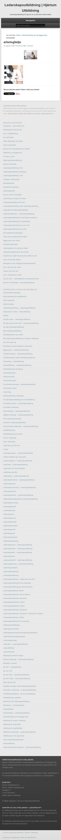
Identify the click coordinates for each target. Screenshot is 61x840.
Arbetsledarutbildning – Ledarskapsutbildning (19, 308)
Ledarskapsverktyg (10, 640)
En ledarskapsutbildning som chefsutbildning (19, 400)
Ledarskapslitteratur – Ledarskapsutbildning (18, 214)
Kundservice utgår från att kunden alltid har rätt (20, 256)
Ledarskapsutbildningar (11, 625)
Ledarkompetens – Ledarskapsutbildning (17, 461)
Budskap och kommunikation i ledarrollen (17, 346)
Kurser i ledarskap (9, 438)
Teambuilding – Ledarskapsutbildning (16, 713)
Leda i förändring (9, 442)
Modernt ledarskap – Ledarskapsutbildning (18, 659)
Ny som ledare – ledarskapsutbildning (16, 678)
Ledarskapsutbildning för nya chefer (16, 252)
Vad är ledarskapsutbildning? (13, 740)
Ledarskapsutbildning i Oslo (13, 168)
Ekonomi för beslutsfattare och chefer (16, 149)
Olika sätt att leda (9, 682)
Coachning (7, 392)
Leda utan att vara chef (11, 445)
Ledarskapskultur (9, 510)
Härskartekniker (8, 183)
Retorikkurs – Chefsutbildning (13, 705)
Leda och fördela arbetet (12, 260)
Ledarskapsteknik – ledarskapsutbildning (17, 560)
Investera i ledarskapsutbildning (14, 422)
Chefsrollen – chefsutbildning (13, 361)
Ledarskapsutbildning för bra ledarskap (17, 583)
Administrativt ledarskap (11, 293)
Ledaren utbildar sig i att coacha (14, 457)
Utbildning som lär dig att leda (13, 736)
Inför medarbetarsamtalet (12, 419)
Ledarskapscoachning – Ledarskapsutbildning (19, 487)
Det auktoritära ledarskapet (12, 233)
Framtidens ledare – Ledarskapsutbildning (18, 403)
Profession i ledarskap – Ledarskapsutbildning (19, 690)
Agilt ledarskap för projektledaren (15, 296)
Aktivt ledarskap (8, 300)
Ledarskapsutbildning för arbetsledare (16, 221)
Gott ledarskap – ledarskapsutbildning (16, 411)
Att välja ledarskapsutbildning (13, 327)
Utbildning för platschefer (12, 724)
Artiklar (5, 315)
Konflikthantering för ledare (12, 434)
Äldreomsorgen (8, 304)
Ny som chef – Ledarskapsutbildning (16, 675)
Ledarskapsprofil (9, 191)
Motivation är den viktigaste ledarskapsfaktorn (19, 263)
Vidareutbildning (9, 743)
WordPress (32, 837)
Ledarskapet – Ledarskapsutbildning (16, 476)
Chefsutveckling (8, 377)
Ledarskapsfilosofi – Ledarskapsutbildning (18, 495)
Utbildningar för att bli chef (12, 130)
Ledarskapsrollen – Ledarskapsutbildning (17, 549)
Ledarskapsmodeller (10, 526)
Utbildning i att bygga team (12, 153)
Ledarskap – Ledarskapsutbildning (15, 464)
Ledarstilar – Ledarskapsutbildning (15, 644)
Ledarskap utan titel (10, 472)
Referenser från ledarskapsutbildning (16, 701)
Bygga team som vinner (11, 240)
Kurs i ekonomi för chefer (12, 267)
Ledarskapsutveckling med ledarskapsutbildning (20, 633)
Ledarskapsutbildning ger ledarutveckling (17, 587)
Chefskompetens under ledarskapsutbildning (19, 358)
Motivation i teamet (10, 663)
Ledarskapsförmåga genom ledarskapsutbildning (20, 499)
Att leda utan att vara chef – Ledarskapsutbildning (20, 323)
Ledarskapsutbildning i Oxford (13, 606)
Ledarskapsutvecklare (11, 629)
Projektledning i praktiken (12, 698)
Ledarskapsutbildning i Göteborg (14, 172)
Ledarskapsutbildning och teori (14, 202)
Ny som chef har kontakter (12, 195)
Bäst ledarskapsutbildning (12, 331)
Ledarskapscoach (9, 484)
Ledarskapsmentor (9, 522)
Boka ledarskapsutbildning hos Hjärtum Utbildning (21, 338)
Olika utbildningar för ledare (13, 141)
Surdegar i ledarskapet (11, 179)
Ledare (5, 449)
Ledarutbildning (8, 648)
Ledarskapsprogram (10, 537)
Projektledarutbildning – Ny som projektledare (19, 694)
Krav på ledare (8, 137)
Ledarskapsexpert (9, 491)
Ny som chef (7, 671)
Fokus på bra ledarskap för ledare (15, 237)
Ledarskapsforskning (10, 503)
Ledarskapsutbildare (10, 568)
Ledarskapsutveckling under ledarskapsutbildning (20, 206)
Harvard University (9, 164)
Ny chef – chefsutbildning (12, 667)
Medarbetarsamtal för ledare (13, 655)
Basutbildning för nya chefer (13, 335)
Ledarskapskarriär (9, 507)
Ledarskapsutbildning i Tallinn (13, 617)
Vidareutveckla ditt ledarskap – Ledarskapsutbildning (22, 747)
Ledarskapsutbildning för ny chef (14, 229)
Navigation (30, 20)
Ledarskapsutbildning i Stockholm (15, 610)
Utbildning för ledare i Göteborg (14, 720)
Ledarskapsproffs (9, 529)
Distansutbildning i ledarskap (13, 396)
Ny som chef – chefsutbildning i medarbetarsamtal (21, 279)
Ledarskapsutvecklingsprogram (14, 636)
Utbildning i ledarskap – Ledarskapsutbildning (19, 732)
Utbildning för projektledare (12, 728)
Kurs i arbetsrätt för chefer (12, 275)
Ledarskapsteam (9, 556)
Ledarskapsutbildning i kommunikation (16, 594)
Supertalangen (8, 709)
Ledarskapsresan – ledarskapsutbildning (17, 545)
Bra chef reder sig (9, 342)
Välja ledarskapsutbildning (12, 160)
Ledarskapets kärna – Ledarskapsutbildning (18, 480)
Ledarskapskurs (8, 514)
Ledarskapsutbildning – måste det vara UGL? (19, 579)
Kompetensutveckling (10, 187)
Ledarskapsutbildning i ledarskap (14, 598)
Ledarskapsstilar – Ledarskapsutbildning (17, 552)
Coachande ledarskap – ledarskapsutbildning (19, 384)
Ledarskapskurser (9, 518)
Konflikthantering (9, 430)
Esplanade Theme (17, 837)
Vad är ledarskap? (9, 145)
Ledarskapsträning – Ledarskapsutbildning (18, 564)
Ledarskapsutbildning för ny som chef (16, 225)
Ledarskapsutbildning (10, 571)
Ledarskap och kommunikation (14, 468)
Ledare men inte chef (10, 271)
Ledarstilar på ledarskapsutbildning (15, 210)
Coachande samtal (9, 388)
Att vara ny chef (8, 156)
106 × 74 (26, 46)
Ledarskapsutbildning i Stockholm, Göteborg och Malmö (23, 613)
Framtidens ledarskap (11, 407)
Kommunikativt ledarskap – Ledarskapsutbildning (20, 426)
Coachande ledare (9, 380)
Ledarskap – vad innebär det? (13, 126)
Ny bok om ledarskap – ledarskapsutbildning (19, 282)
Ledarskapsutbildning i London (14, 602)
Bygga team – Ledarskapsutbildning (16, 350)
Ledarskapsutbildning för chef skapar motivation (20, 218)
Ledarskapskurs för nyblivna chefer (15, 248)
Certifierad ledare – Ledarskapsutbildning (17, 354)
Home (18, 35)
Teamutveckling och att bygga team (34, 35)
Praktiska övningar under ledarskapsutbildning (19, 686)
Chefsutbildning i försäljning (13, 369)
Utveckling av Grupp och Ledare (14, 198)
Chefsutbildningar (9, 373)
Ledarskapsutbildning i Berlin (13, 591)
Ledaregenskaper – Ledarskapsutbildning (18, 453)
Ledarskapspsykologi (10, 541)
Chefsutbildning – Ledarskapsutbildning (17, 365)
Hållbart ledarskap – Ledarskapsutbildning (18, 415)
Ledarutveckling (8, 652)
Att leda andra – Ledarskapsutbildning (16, 319)
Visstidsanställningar (10, 244)
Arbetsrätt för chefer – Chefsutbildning (16, 312)
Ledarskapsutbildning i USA (13, 175)
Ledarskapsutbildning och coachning (16, 621)
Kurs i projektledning (10, 133)
